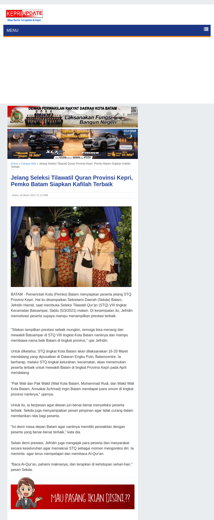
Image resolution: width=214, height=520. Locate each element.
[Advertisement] (107, 72)
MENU (12, 30)
